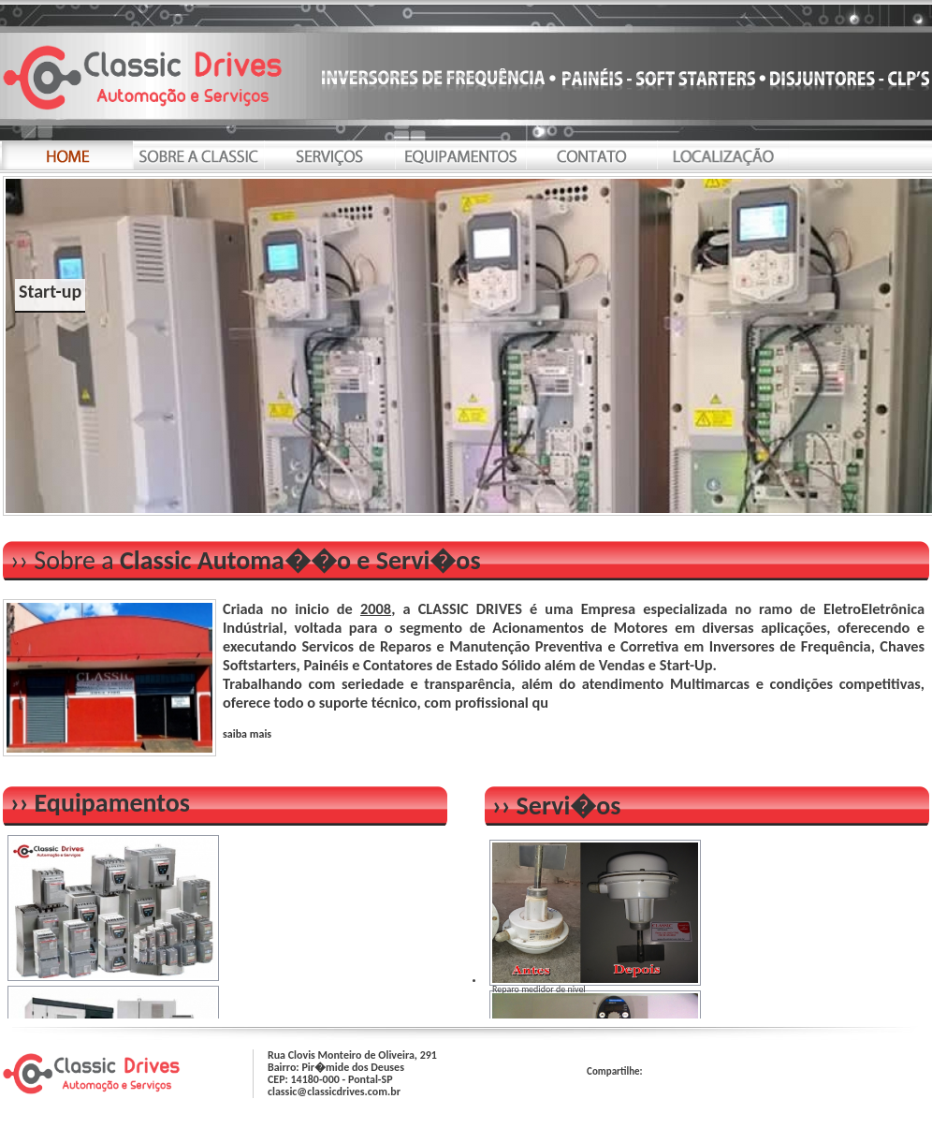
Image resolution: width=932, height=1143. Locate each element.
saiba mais (247, 733)
